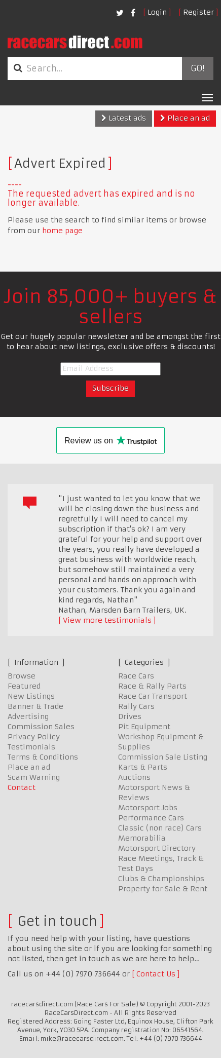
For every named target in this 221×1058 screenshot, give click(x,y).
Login (157, 12)
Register (198, 12)
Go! (197, 68)
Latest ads (123, 118)
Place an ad (185, 118)
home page (62, 230)
